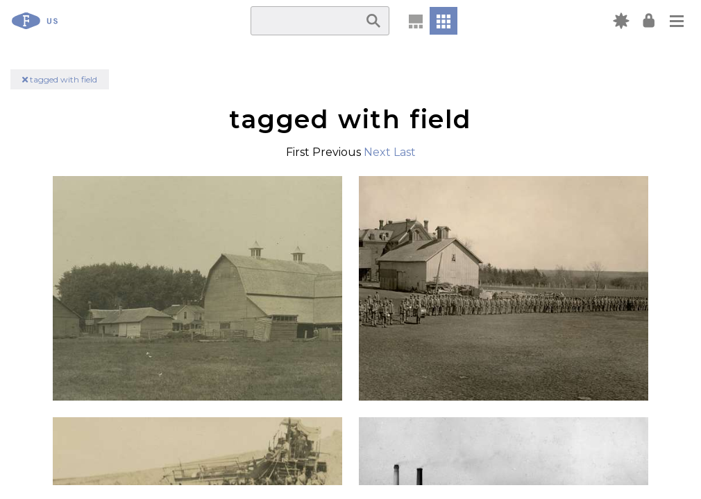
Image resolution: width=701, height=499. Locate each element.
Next (377, 152)
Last (405, 152)
